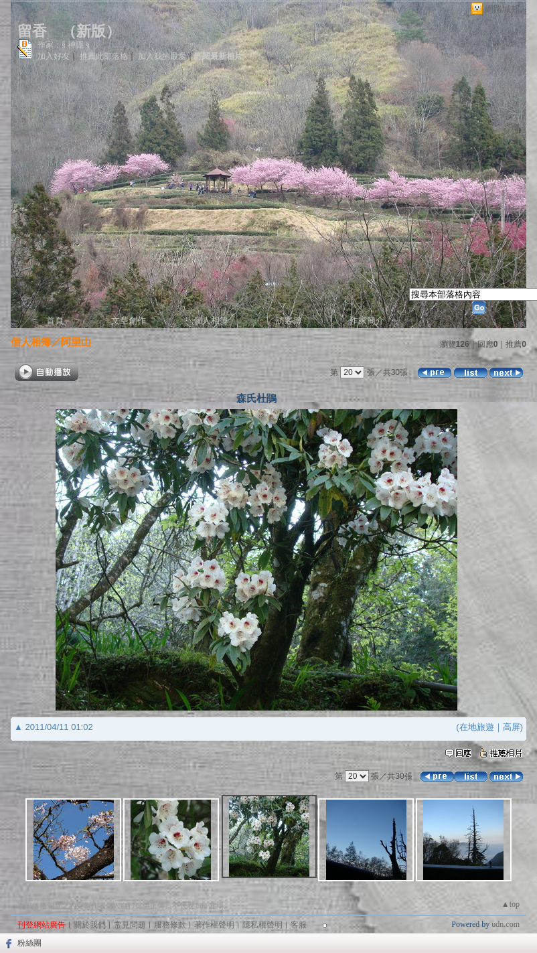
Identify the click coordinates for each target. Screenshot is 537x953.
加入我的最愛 (162, 56)
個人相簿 (211, 320)
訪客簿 (289, 320)
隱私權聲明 (262, 925)
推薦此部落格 (104, 56)
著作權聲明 (214, 925)
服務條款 (170, 925)
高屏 (511, 727)
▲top (511, 904)
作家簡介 (367, 320)
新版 (91, 31)
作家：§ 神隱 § (63, 45)
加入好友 (53, 56)
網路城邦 (502, 9)
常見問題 (130, 925)
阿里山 (76, 342)
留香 (32, 31)
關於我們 (90, 925)
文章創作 (128, 320)
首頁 (55, 320)
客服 (299, 925)
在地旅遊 (476, 727)
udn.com (505, 924)
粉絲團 (29, 943)
